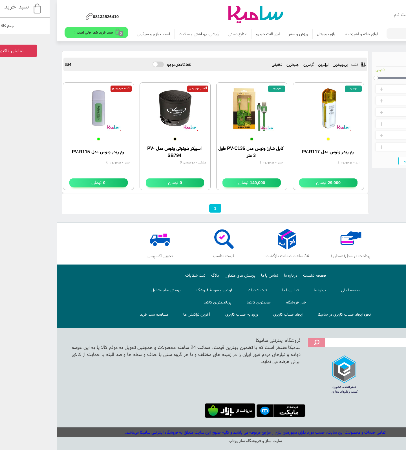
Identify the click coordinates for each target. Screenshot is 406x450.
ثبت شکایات (143, 275)
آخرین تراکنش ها (144, 314)
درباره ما (238, 275)
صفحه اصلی (298, 290)
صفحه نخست (262, 275)
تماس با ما (217, 275)
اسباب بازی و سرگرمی (101, 34)
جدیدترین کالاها (206, 302)
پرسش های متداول (187, 275)
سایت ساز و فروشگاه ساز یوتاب (203, 441)
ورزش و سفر (246, 34)
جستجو (357, 161)
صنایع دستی (185, 34)
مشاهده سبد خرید (102, 314)
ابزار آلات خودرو (215, 34)
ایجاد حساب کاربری (235, 314)
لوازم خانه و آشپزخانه (309, 34)
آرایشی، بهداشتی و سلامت (146, 34)
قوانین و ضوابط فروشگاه (161, 290)
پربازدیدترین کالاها (165, 302)
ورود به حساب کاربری (189, 314)
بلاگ (163, 275)
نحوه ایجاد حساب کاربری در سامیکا (291, 314)
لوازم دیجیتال (274, 34)
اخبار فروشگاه (244, 302)
